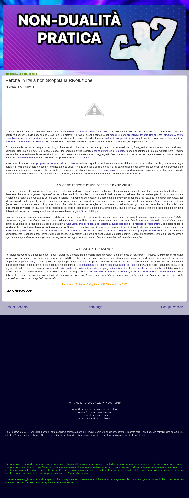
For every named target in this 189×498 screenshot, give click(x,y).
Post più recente (16, 307)
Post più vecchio (172, 307)
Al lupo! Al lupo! (90, 211)
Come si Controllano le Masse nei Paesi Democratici (80, 131)
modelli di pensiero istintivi (124, 135)
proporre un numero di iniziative (55, 163)
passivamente (25, 157)
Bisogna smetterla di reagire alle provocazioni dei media (107, 265)
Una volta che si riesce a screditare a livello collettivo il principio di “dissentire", (114, 224)
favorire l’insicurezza (151, 135)
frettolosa (124, 170)
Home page (94, 307)
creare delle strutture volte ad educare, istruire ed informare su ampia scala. (129, 271)
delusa (112, 170)
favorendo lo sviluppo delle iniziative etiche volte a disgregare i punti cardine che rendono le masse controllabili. (105, 268)
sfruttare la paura (173, 135)
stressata (103, 170)
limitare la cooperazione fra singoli (123, 138)
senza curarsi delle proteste (109, 151)
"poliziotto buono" (164, 201)
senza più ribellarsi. (84, 157)
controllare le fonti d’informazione (24, 138)
